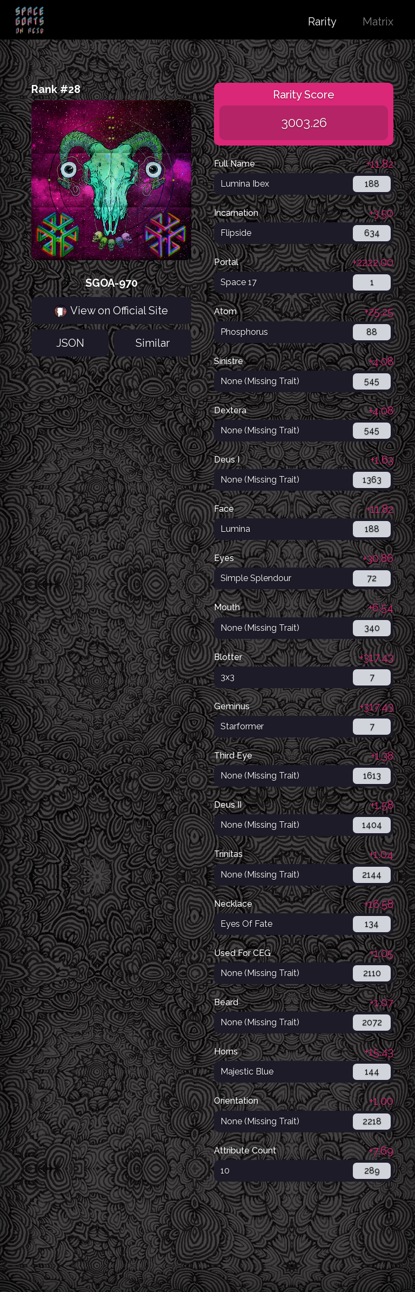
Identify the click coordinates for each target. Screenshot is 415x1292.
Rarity (322, 21)
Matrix (378, 21)
